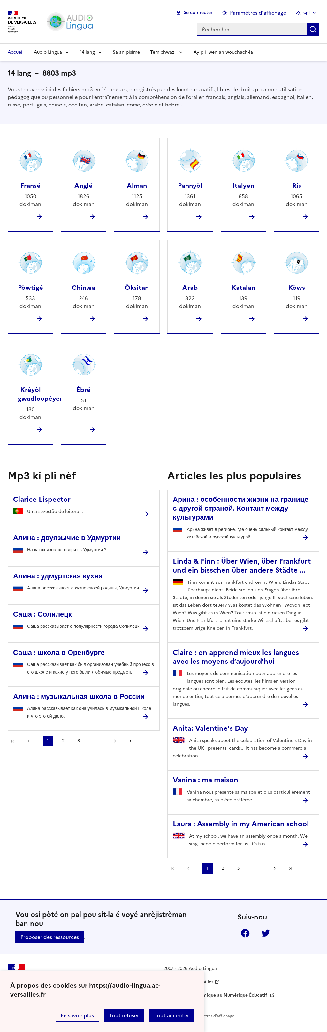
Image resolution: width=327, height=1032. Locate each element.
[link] (30, 741)
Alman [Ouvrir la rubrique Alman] (137, 185)
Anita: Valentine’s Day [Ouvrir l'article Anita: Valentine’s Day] (210, 728)
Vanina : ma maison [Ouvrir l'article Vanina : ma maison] (205, 780)
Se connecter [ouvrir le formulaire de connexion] (198, 12)
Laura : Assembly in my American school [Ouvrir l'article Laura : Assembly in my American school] (241, 824)
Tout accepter (171, 1015)
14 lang (87, 52)
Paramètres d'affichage (212, 1016)
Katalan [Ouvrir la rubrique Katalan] (243, 287)
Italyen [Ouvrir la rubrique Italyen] (243, 185)
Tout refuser (124, 1015)
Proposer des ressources (49, 937)
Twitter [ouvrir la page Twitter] (265, 933)
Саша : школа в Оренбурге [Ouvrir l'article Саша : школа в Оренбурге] (59, 652)
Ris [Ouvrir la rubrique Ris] (296, 185)
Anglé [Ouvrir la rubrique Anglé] (83, 185)
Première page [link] (13, 741)
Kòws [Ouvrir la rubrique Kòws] (296, 287)
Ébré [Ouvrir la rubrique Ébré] (83, 389)
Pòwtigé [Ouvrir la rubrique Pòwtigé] (30, 287)
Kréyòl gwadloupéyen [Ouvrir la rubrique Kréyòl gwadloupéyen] (41, 394)
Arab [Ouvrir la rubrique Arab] (190, 287)
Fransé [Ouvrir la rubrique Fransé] (30, 185)
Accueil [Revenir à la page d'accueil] (16, 52)
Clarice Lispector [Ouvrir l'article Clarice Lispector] (42, 499)
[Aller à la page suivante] (113, 741)
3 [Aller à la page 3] (78, 740)
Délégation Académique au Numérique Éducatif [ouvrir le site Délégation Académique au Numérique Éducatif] (216, 995)
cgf (306, 12)
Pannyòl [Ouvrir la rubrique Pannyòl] (190, 185)
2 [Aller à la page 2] (63, 740)
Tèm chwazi (163, 52)
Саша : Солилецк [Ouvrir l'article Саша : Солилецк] (42, 614)
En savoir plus (77, 1015)
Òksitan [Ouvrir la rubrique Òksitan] (137, 287)
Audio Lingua (48, 52)
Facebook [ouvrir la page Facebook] (245, 933)
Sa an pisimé (126, 52)
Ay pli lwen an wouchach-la (223, 52)
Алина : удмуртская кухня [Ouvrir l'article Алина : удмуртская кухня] (58, 576)
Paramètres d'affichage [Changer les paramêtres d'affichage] (258, 13)
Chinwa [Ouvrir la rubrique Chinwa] (83, 287)
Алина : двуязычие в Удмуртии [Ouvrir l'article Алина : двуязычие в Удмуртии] (67, 537)
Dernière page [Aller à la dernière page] (131, 741)
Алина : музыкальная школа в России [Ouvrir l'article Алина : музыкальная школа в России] (79, 696)
